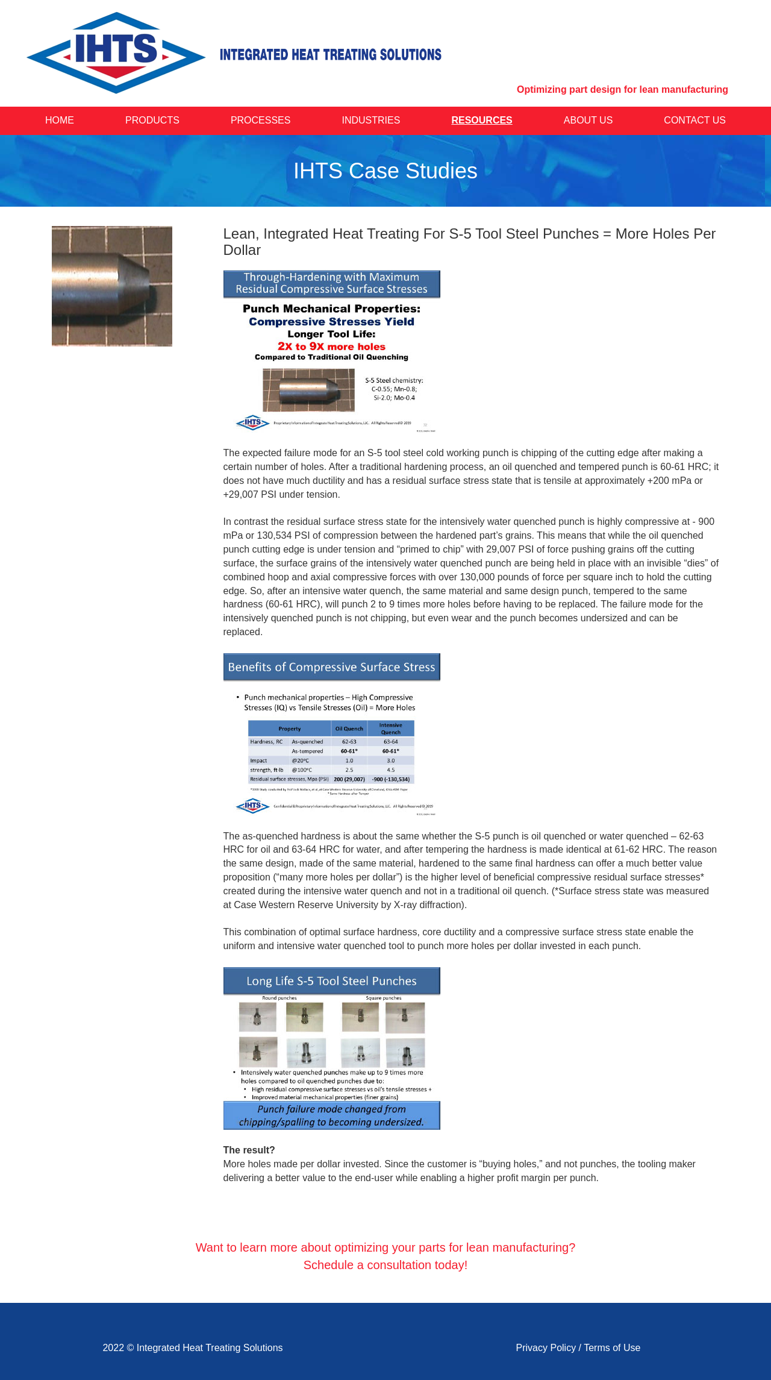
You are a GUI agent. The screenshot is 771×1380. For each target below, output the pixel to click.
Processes (261, 120)
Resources (481, 120)
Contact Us (695, 120)
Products (152, 120)
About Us (588, 120)
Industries (371, 120)
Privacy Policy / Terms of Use (578, 1348)
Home (59, 120)
